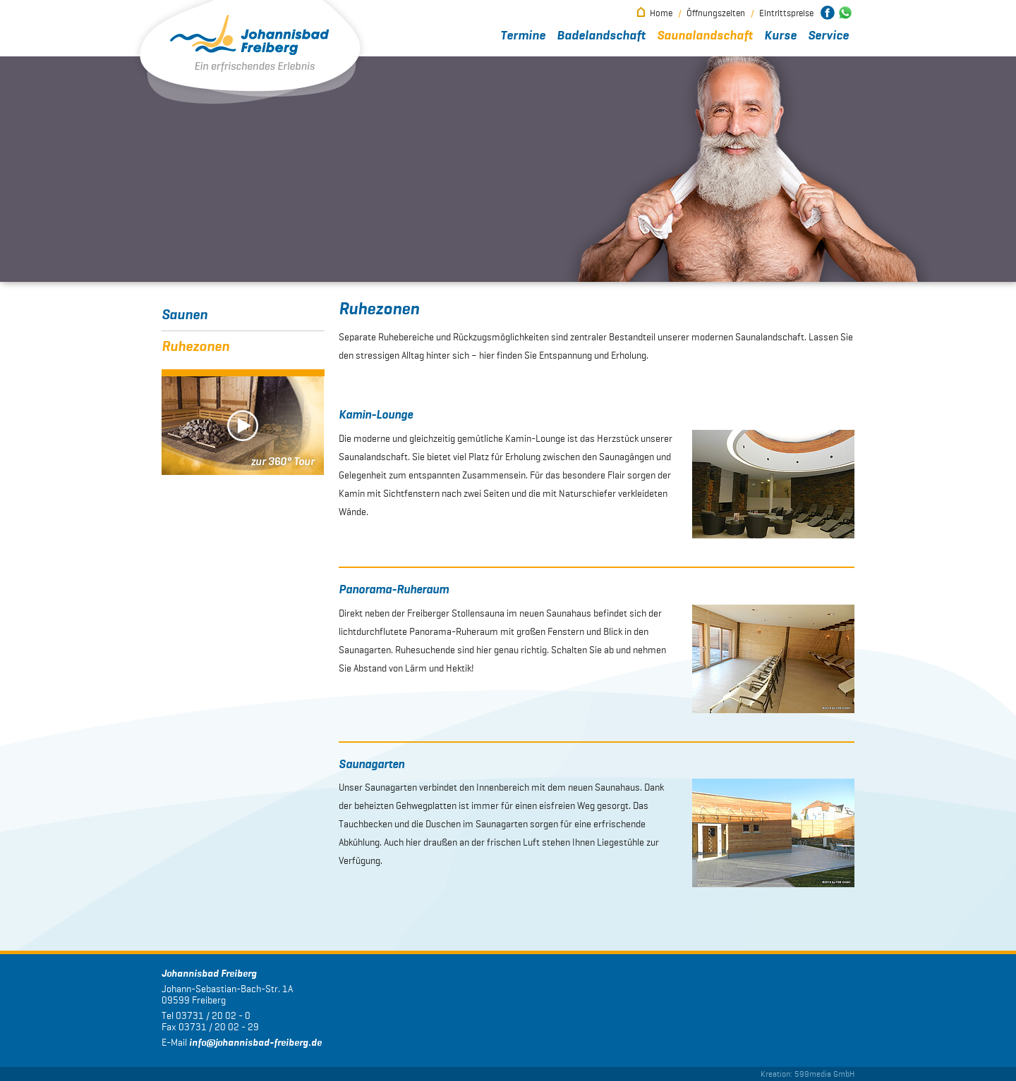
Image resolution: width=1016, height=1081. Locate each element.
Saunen (184, 315)
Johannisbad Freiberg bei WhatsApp (845, 13)
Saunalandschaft (705, 36)
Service (828, 36)
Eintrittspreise (786, 13)
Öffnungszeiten (716, 13)
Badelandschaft (601, 36)
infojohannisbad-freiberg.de (255, 1043)
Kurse (780, 36)
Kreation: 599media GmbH (807, 1073)
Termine (522, 36)
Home (661, 13)
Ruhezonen (195, 347)
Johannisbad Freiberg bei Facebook (828, 13)
